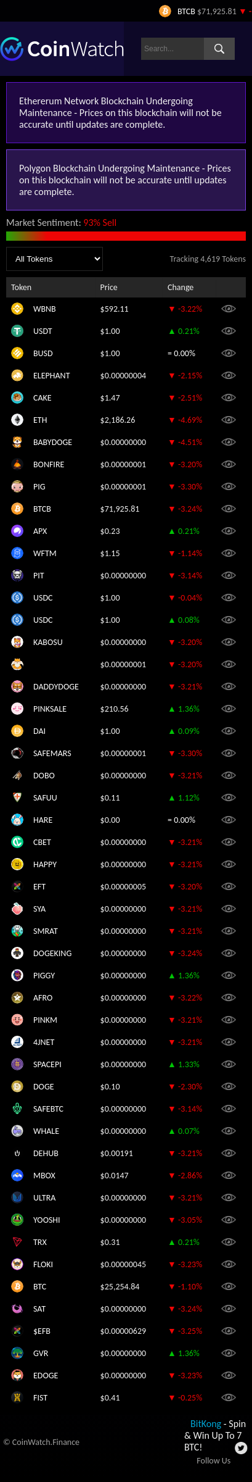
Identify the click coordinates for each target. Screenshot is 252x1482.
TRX (40, 1242)
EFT (39, 886)
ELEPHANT (51, 375)
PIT (38, 575)
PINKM (45, 1020)
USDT (42, 331)
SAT (39, 1309)
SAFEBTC (48, 1109)
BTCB (42, 509)
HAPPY (45, 864)
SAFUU (45, 798)
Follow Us (213, 1460)
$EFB (42, 1331)
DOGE (43, 1086)
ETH (40, 420)
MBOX (44, 1175)
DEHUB (46, 1153)
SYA (39, 909)
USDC (43, 598)
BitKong (205, 1424)
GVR (40, 1353)
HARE (42, 820)
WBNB (44, 309)
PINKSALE (50, 709)
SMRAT (45, 931)
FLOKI (43, 1264)
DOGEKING (52, 953)
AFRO (42, 998)
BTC (39, 1286)
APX (40, 531)
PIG (39, 486)
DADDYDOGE (56, 686)
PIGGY (44, 975)
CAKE (42, 398)
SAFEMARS (52, 753)
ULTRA (44, 1198)
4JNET (43, 1042)
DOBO (44, 775)
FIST (40, 1397)
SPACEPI (47, 1064)
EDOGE (45, 1375)
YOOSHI (46, 1220)
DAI (39, 731)
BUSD (43, 353)
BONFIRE (48, 464)
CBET (42, 842)
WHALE (46, 1131)
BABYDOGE (52, 442)
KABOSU (48, 642)
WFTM (45, 553)
